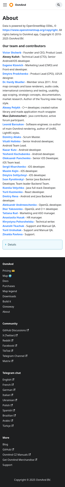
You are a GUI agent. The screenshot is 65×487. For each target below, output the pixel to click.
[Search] (58, 4)
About (6, 311)
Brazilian (9, 415)
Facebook (10, 345)
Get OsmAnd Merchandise (20, 460)
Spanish (9, 410)
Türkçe (8, 426)
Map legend (10, 291)
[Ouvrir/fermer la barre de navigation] (5, 4)
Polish (8, 405)
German (9, 390)
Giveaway (8, 306)
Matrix (8, 361)
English (8, 379)
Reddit (8, 340)
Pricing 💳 (9, 270)
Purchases (9, 286)
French (8, 385)
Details (12, 244)
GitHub (8, 449)
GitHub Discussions (16, 330)
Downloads (9, 296)
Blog (5, 444)
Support (7, 465)
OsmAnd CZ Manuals (17, 454)
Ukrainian (10, 400)
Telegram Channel (15, 356)
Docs (6, 281)
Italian (8, 395)
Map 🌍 (7, 276)
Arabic (8, 420)
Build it (7, 301)
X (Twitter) (10, 335)
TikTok (8, 351)
